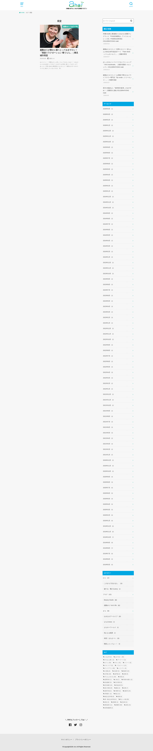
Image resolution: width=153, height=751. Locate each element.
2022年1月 (108, 389)
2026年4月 (108, 109)
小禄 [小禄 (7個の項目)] (117, 679)
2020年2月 (108, 515)
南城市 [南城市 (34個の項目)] (126, 671)
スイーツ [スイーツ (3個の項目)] (127, 662)
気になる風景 (110, 633)
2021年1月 (108, 455)
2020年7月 (108, 487)
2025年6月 (108, 163)
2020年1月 (108, 520)
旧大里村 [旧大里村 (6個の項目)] (118, 682)
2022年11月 (108, 334)
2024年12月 (108, 196)
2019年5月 (108, 564)
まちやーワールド (111, 627)
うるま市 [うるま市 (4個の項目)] (108, 657)
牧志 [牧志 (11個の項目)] (117, 693)
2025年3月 (108, 180)
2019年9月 (108, 542)
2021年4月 (108, 438)
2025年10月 (108, 142)
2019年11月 (108, 531)
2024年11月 (108, 202)
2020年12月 (108, 460)
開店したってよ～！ (112, 644)
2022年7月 (108, 356)
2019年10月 (108, 537)
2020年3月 (108, 509)
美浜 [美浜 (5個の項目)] (107, 702)
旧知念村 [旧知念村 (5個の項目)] (119, 685)
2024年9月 (108, 213)
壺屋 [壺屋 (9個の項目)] (126, 674)
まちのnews (109, 622)
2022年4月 (108, 372)
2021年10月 (108, 405)
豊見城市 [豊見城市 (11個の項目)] (108, 705)
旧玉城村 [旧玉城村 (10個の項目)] (108, 685)
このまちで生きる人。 (113, 583)
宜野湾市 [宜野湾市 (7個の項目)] (108, 679)
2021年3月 (108, 444)
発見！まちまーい (112, 638)
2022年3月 (108, 378)
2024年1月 (108, 257)
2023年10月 (108, 273)
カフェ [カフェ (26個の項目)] (108, 662)
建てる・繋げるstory (112, 589)
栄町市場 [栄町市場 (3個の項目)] (108, 691)
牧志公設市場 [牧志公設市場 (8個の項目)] (109, 696)
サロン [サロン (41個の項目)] (118, 662)
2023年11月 (108, 268)
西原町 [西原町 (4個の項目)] (115, 702)
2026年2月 (108, 120)
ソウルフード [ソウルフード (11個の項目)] (121, 665)
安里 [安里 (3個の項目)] (122, 676)
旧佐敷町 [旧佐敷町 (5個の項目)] (108, 682)
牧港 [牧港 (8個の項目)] (120, 696)
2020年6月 (108, 493)
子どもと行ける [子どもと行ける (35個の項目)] (110, 676)
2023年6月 (108, 295)
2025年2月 (108, 186)
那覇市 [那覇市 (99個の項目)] (119, 705)
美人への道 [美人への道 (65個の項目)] (124, 699)
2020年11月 (108, 466)
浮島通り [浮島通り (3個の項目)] (108, 693)
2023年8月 (108, 284)
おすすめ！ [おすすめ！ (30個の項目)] (119, 657)
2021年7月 (108, 422)
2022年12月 (108, 328)
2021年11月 (108, 400)
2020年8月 (108, 482)
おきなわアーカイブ (112, 616)
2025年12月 (108, 131)
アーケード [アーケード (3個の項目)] (122, 660)
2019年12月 (108, 526)
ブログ (107, 594)
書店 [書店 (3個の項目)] (118, 688)
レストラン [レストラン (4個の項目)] (122, 668)
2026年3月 (108, 114)
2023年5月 (108, 301)
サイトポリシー (66, 739)
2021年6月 (108, 427)
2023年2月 (108, 317)
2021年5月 (108, 433)
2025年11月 (108, 136)
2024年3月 (108, 246)
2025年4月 (108, 175)
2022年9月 (108, 345)
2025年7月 (108, 158)
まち (106, 611)
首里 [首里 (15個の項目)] (128, 705)
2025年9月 (108, 147)
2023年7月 (108, 290)
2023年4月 (108, 306)
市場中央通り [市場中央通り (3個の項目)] (127, 679)
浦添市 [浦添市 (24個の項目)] (127, 691)
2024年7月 (108, 224)
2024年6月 (108, 229)
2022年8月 (108, 350)
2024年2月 (108, 251)
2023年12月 (108, 262)
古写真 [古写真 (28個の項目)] (108, 674)
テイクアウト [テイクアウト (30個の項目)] (110, 668)
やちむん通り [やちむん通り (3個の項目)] (109, 660)
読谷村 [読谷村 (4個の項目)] (124, 702)
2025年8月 (108, 153)
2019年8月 (108, 548)
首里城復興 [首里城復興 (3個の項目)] (109, 708)
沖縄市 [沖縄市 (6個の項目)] (118, 691)
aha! (75, 747)
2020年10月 (108, 471)
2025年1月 (108, 191)
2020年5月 (108, 498)
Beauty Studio (110, 600)
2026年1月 (108, 125)
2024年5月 (108, 235)
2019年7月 (108, 553)
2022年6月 (108, 361)
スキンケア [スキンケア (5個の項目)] (109, 665)
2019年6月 (108, 559)
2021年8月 (108, 416)
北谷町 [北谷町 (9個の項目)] (116, 671)
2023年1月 (108, 323)
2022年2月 (108, 383)
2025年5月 (108, 169)
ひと (106, 578)
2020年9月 (108, 477)
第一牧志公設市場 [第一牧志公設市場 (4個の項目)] (111, 699)
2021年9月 (108, 411)
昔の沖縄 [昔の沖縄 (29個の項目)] (108, 688)
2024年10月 (108, 207)
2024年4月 (108, 240)
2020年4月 (108, 504)
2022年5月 (108, 367)
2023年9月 (108, 279)
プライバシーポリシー (83, 739)
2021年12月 (108, 394)
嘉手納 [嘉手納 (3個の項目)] (117, 674)
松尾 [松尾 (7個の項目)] (126, 688)
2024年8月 (108, 218)
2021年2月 (108, 449)
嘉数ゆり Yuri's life (112, 605)
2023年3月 (108, 312)
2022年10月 (108, 339)
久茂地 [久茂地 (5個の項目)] (107, 671)
